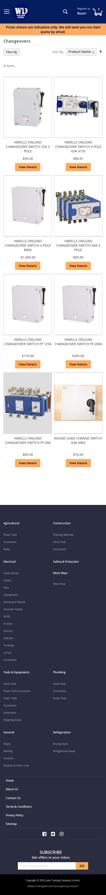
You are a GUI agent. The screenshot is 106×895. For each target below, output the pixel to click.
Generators (9, 712)
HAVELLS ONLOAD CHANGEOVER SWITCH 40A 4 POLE (78, 245)
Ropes (7, 743)
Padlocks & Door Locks (16, 765)
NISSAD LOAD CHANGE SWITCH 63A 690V (78, 440)
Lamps (7, 652)
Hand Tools (59, 542)
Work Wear (59, 583)
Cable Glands (11, 573)
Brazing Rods (60, 743)
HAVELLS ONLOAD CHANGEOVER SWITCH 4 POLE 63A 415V (78, 146)
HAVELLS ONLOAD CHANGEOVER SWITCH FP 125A (27, 341)
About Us (12, 789)
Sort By (57, 51)
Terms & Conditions (19, 807)
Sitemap (11, 824)
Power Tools (10, 534)
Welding (8, 751)
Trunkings (8, 645)
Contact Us (13, 798)
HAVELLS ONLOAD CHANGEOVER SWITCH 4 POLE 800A (28, 245)
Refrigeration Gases (64, 751)
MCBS (6, 616)
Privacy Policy (14, 815)
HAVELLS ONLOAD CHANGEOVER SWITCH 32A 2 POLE (28, 146)
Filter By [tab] (11, 52)
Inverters (8, 758)
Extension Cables (12, 609)
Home (10, 781)
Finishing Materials (63, 534)
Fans (6, 587)
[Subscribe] (82, 866)
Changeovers (10, 594)
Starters (8, 631)
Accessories (9, 542)
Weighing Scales (12, 719)
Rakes (6, 549)
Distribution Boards (14, 602)
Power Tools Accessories (16, 691)
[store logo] (21, 11)
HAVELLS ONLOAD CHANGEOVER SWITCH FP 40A (28, 440)
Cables (7, 580)
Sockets (7, 623)
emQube (73, 886)
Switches (8, 638)
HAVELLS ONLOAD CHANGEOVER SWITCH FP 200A (78, 341)
